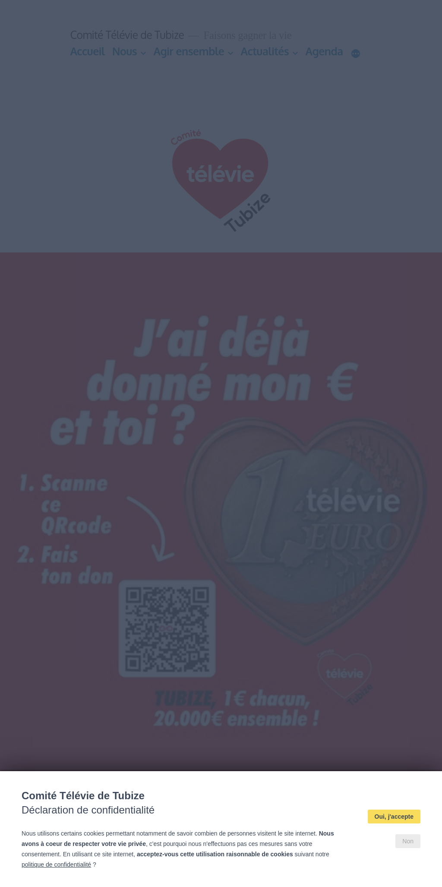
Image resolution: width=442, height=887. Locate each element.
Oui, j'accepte (394, 816)
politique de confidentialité (56, 864)
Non (408, 841)
